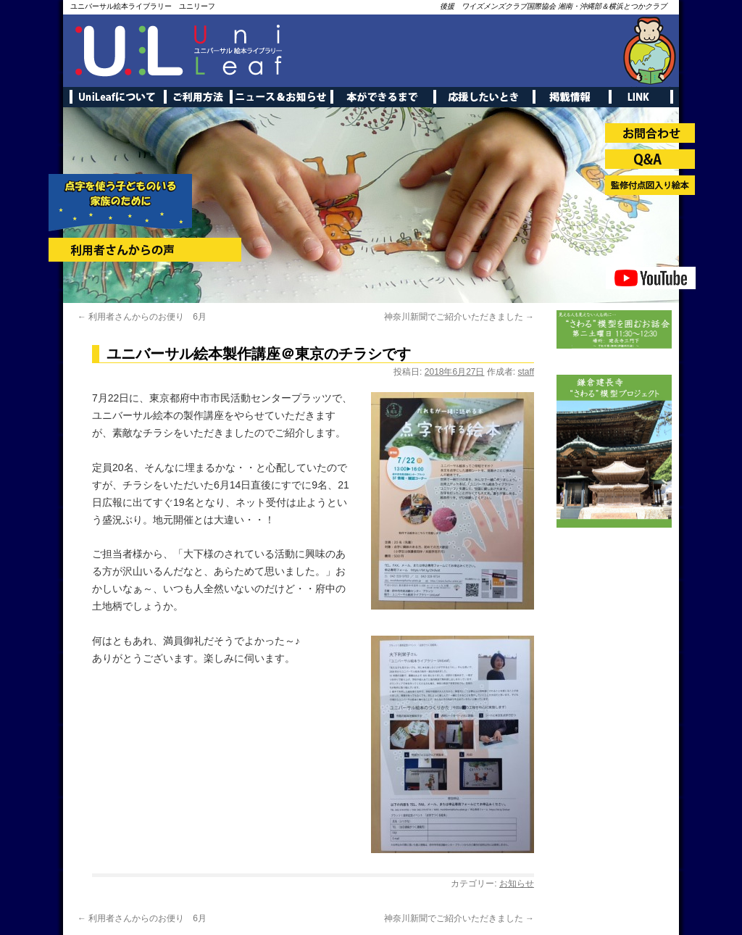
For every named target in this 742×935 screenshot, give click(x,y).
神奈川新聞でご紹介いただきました (459, 317)
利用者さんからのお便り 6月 (142, 317)
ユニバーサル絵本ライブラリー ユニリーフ (142, 6)
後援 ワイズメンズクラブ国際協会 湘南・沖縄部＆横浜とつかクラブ (553, 6)
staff (526, 372)
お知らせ (516, 883)
